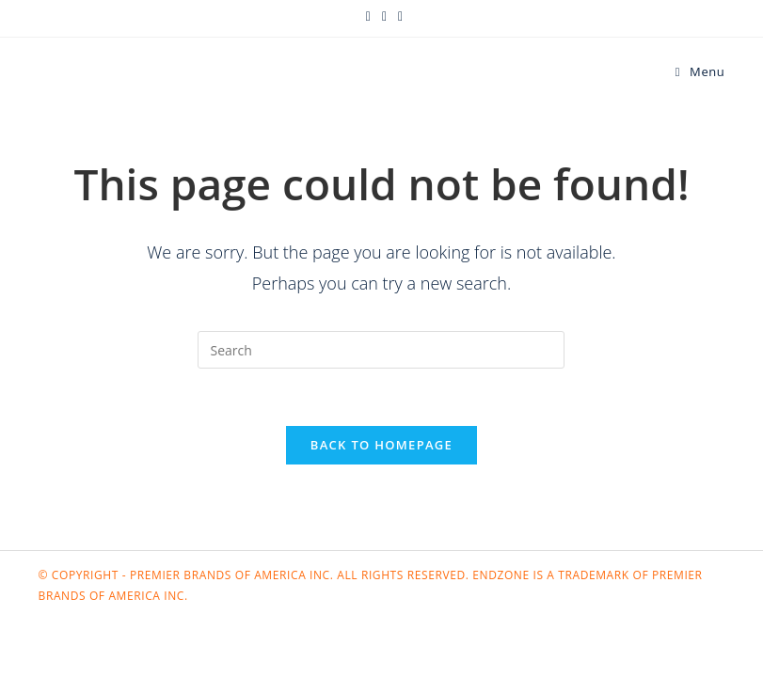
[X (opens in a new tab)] (368, 16)
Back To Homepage (381, 444)
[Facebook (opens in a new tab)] (384, 16)
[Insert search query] (381, 350)
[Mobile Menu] (700, 71)
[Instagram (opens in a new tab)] (397, 16)
